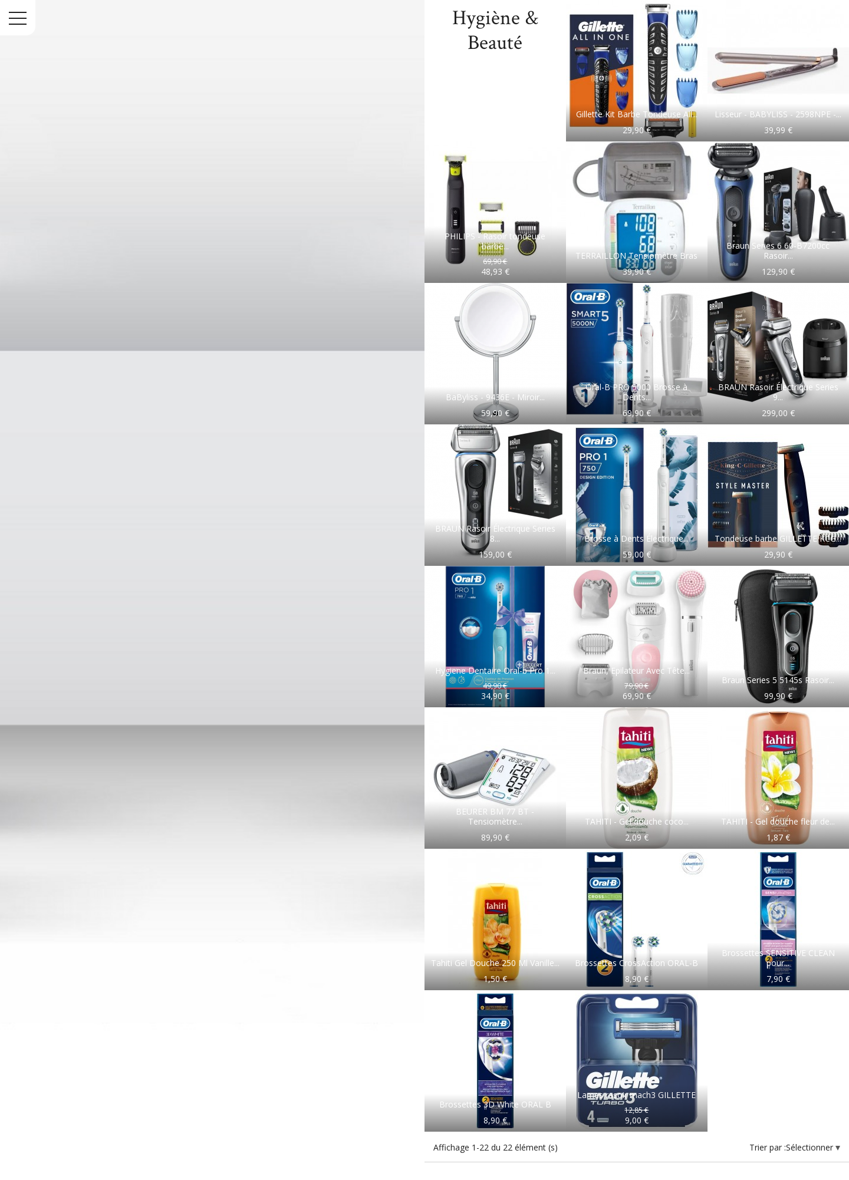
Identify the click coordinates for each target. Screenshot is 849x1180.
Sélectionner (810, 1147)
